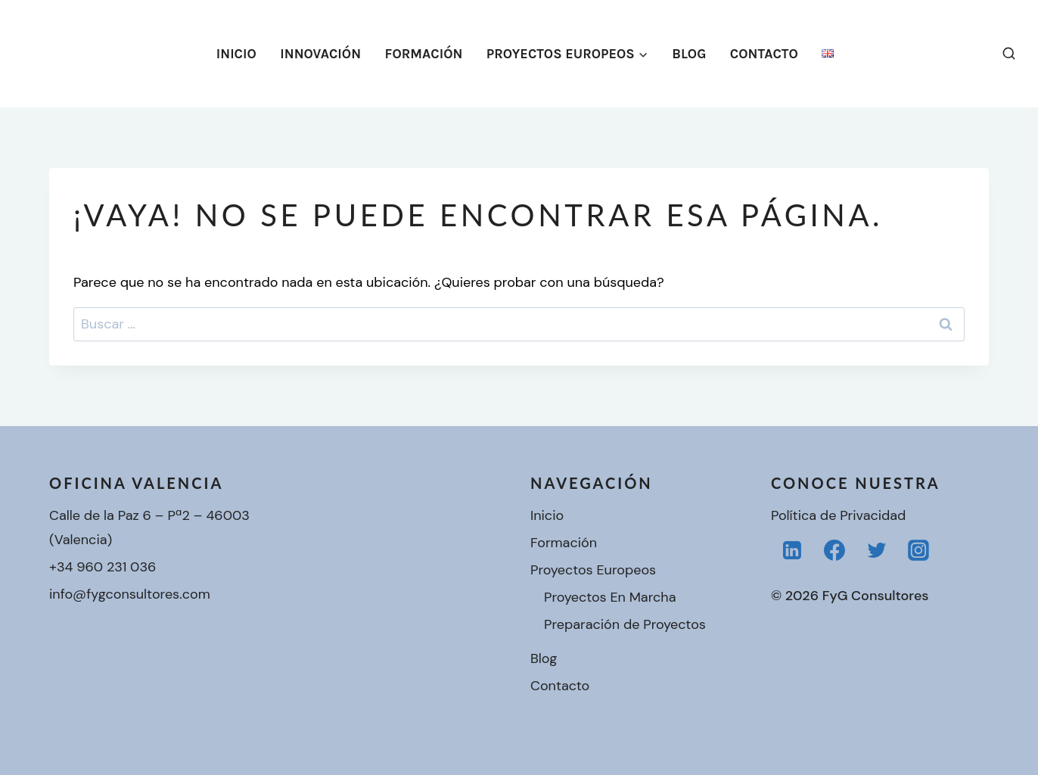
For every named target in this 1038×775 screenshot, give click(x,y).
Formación (424, 53)
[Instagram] (918, 550)
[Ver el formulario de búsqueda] (1008, 53)
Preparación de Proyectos (625, 624)
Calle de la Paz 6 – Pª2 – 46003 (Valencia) (149, 527)
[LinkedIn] (792, 550)
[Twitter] (877, 550)
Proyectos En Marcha (610, 597)
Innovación (320, 53)
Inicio (236, 53)
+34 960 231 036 (102, 567)
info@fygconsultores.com (129, 594)
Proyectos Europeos (593, 570)
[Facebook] (834, 550)
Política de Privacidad (838, 515)
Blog (689, 53)
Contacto (764, 53)
